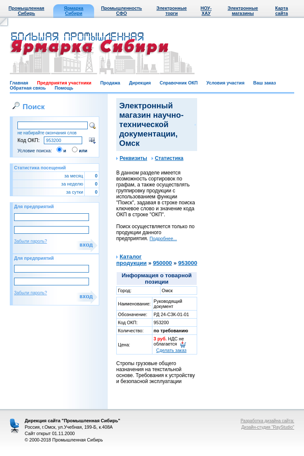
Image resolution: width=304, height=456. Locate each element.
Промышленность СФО (121, 11)
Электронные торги (171, 11)
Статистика (168, 158)
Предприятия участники (64, 82)
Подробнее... (163, 238)
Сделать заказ (171, 350)
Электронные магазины (243, 11)
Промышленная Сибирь (26, 11)
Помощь (63, 87)
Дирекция (140, 82)
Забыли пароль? (30, 241)
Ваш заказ (264, 82)
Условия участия (225, 82)
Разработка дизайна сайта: (267, 420)
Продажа (110, 82)
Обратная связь (28, 87)
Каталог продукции (131, 259)
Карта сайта (281, 11)
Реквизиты (131, 158)
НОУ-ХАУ (206, 11)
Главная (19, 82)
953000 (187, 263)
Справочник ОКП (179, 82)
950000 (162, 263)
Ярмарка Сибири (73, 11)
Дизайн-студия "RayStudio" (267, 427)
